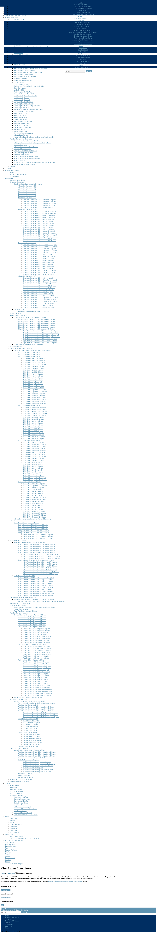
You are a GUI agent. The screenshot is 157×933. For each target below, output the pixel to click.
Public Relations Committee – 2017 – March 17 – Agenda (36, 593)
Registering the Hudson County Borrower (26, 106)
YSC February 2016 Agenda (31, 723)
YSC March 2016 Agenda (30, 724)
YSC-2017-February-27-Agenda (33, 740)
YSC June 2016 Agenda (30, 730)
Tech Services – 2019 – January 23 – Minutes (36, 650)
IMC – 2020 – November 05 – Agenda (34, 397)
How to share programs (21, 609)
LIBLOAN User (19, 82)
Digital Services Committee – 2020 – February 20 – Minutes (41, 337)
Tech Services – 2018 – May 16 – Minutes (36, 679)
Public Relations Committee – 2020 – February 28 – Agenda (41, 556)
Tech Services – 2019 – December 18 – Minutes (37, 648)
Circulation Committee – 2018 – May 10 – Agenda (38, 262)
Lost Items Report (19, 805)
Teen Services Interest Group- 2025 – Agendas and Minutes (36, 703)
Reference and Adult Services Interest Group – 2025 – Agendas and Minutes (41, 601)
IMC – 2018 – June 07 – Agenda (33, 466)
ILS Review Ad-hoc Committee (19, 781)
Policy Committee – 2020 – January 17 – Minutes (38, 536)
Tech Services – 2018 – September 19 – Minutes (37, 691)
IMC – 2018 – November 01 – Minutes (35, 444)
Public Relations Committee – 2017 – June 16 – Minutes (35, 581)
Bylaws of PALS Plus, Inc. (83, 67)
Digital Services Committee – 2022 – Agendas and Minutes (36, 325)
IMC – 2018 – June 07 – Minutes (33, 468)
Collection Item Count (21, 803)
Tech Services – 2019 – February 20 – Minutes (37, 654)
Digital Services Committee (82, 26)
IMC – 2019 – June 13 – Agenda (33, 423)
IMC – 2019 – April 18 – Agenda (33, 431)
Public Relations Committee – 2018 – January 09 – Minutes (41, 572)
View (2, 905)
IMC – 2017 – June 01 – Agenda (33, 493)
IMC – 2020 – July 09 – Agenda (32, 382)
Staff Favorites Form (16, 346)
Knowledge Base (10, 846)
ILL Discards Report (20, 811)
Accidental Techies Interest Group (82, 40)
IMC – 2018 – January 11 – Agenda (33, 442)
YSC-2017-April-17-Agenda (31, 736)
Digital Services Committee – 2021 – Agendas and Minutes (36, 327)
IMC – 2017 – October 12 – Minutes (34, 511)
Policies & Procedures (80, 5)
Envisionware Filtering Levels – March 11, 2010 (29, 86)
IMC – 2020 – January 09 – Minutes (34, 360)
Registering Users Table (21, 107)
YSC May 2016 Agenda (30, 728)
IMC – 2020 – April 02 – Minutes (33, 372)
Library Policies (83, 10)
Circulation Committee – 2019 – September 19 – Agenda (40, 235)
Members (8, 852)
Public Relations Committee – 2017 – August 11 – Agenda (36, 578)
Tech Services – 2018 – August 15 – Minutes (36, 687)
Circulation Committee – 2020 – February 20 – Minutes (40, 205)
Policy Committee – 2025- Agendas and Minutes (33, 525)
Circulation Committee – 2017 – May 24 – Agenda (38, 307)
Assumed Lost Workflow (21, 123)
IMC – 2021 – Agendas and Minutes (29, 354)
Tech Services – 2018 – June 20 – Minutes (36, 683)
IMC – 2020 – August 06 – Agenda (33, 386)
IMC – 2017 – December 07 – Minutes (34, 515)
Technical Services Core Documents (83, 14)
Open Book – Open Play (25, 773)
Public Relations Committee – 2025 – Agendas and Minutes (36, 544)
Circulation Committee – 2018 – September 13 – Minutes (40, 252)
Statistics (81, 16)
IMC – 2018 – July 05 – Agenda (32, 470)
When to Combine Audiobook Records (26, 147)
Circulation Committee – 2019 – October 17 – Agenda (39, 239)
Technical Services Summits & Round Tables (28, 697)
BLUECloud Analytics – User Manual (25, 809)
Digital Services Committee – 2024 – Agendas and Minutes (36, 321)
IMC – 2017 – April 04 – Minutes (33, 503)
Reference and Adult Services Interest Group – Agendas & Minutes (34, 599)
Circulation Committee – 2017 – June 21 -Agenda (38, 292)
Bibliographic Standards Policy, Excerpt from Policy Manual (32, 143)
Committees (80, 20)
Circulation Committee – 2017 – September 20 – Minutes (40, 297)
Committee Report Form (82, 22)
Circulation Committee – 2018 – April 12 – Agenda (38, 266)
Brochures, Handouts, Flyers (18, 174)
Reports (7, 862)
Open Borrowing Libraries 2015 (24, 111)
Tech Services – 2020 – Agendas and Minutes (32, 627)
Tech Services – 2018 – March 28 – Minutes (36, 672)
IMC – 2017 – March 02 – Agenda (33, 487)
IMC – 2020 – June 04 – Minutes (33, 380)
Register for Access (7, 910)
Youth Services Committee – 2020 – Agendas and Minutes (36, 711)
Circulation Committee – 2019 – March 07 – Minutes (39, 217)
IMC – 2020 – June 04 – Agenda (33, 378)
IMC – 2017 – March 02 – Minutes (33, 501)
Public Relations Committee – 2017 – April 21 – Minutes (35, 587)
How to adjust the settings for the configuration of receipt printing (34, 137)
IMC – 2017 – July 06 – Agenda (32, 495)
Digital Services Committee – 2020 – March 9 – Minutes (40, 341)
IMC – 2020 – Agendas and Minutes (29, 356)
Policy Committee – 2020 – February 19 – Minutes (38, 538)
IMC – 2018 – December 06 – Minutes (34, 448)
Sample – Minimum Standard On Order (26, 156)
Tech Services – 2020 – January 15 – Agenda (36, 640)
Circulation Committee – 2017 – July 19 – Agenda (38, 278)
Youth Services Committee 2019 (28, 705)
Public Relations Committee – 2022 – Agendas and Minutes (36, 550)
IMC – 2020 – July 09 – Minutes (33, 384)
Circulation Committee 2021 (27, 196)
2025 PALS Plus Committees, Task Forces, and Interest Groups (65, 881)
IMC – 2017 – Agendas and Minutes (29, 482)
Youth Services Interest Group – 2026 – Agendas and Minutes (37, 754)
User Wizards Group (20, 119)
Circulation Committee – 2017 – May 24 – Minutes (38, 294)
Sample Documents (15, 824)
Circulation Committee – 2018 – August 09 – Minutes (39, 256)
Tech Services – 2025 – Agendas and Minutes (32, 619)
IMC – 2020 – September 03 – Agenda (34, 390)
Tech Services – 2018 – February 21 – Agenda (37, 666)
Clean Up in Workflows (21, 797)
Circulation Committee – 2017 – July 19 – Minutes (38, 296)
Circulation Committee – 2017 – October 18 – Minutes (39, 299)
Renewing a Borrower (20, 78)
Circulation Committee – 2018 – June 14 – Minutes (38, 260)
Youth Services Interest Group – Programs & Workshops (31, 758)
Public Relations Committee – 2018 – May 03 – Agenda (40, 564)
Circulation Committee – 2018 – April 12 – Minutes (38, 268)
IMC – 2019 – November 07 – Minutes (35, 411)
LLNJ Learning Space (83, 57)
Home (81, 3)
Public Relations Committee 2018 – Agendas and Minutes (36, 560)
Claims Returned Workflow (22, 127)
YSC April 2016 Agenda (30, 726)
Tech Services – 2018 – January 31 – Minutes (36, 664)
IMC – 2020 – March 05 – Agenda (33, 366)
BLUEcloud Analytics (16, 864)
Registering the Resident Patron (23, 74)
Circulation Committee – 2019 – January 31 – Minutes (39, 213)
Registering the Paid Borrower (23, 121)
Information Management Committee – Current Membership (32, 519)
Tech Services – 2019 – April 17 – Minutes (36, 658)
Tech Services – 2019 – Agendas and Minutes (32, 644)
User (6, 848)
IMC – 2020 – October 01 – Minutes (34, 395)
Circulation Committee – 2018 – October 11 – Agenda (39, 249)
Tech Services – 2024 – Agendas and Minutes (32, 621)
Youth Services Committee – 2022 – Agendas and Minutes (36, 707)
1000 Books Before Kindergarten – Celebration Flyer (39, 764)
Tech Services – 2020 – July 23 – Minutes (35, 632)
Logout (7, 854)
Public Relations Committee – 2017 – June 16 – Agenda (35, 583)
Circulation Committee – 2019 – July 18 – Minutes (38, 229)
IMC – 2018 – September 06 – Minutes (35, 480)
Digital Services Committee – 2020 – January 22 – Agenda (41, 331)
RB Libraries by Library (21, 98)
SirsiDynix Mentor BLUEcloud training (26, 815)
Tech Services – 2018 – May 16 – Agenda (35, 677)
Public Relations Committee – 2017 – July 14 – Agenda (35, 580)
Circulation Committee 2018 (27, 243)
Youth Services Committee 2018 (28, 746)
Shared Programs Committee (83, 44)
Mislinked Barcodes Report (22, 807)
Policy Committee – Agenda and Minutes (26, 523)
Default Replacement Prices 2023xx (25, 94)
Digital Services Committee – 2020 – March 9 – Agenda (40, 339)
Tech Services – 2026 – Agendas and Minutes (32, 617)
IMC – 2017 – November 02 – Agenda (34, 499)
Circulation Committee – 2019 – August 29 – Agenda (39, 231)
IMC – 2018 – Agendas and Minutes (29, 440)
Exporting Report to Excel (22, 799)
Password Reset (10, 858)
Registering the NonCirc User (23, 92)
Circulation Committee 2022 (27, 194)
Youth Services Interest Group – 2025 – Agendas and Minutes (37, 752)
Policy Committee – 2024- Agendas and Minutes (33, 527)
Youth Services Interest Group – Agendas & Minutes (30, 750)
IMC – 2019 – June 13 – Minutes (33, 421)
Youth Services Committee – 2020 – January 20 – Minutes (40, 715)
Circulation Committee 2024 (27, 190)
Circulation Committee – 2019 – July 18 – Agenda (38, 227)
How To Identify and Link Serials (24, 153)
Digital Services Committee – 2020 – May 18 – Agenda (40, 343)
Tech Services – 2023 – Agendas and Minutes (32, 623)
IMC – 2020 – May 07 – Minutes (33, 376)
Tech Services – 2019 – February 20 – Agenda (37, 652)
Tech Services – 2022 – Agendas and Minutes (32, 625)
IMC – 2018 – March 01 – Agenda (33, 458)
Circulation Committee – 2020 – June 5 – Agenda (38, 207)
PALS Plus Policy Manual (83, 7)
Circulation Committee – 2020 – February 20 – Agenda (39, 203)
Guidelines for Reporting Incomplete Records (28, 141)
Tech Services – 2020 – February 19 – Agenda (37, 638)
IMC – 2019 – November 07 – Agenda (34, 409)
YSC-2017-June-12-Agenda (31, 744)
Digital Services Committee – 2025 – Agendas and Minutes (36, 319)
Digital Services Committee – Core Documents (28, 344)
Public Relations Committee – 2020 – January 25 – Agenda (41, 554)
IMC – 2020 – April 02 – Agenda (33, 370)
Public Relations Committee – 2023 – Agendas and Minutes (36, 548)
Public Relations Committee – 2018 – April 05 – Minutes (40, 568)
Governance (80, 65)
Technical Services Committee (83, 34)
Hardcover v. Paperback (21, 155)
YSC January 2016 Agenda (31, 721)
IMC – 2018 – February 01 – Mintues (34, 456)
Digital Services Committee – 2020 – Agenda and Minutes (36, 329)
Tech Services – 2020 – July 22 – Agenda (35, 634)
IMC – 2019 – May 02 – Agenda (33, 427)
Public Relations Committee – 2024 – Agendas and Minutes (36, 546)
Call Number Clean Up (21, 801)
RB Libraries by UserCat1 (22, 100)
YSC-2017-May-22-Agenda (31, 734)
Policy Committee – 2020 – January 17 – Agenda (38, 534)
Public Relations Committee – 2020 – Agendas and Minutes (36, 552)
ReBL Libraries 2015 (20, 113)
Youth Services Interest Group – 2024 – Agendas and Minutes (37, 756)
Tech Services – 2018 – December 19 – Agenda (37, 693)
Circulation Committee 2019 (27, 209)
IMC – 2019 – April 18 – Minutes (33, 429)
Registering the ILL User (21, 84)
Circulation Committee (83, 24)
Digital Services (83, 59)
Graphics (12, 172)
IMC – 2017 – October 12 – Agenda (34, 484)
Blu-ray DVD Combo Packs (22, 149)
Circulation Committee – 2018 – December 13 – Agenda (40, 245)
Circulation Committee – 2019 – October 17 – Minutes (39, 241)
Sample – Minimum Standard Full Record (27, 158)
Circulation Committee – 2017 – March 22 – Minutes (39, 288)
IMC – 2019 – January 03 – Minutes (34, 437)
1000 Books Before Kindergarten (28, 760)
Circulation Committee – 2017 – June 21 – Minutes (38, 290)
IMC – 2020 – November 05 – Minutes (35, 399)
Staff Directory (14, 832)
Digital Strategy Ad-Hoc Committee (21, 779)
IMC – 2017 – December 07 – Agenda (34, 513)
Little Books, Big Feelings (26, 777)
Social (81, 46)
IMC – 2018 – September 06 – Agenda (34, 478)
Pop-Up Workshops (83, 61)
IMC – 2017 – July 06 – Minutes (33, 509)
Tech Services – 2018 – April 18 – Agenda (36, 674)
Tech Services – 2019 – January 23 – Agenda (36, 646)
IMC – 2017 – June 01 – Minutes (33, 507)
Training (80, 54)
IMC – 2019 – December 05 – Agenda (34, 407)
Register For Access (11, 850)
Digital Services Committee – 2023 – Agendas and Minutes (36, 323)
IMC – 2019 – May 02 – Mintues (33, 425)
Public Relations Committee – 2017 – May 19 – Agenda (35, 589)
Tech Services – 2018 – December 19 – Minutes (37, 695)
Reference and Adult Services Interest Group (83, 32)
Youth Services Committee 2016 (28, 719)
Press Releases (14, 176)
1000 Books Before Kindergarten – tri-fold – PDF (38, 770)
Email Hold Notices (20, 115)
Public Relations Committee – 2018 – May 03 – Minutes (40, 566)
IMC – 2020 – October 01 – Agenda (34, 393)
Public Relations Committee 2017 (24, 576)
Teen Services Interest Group (83, 36)
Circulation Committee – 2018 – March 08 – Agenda (39, 274)
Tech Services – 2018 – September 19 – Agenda (37, 689)
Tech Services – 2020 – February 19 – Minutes (37, 636)
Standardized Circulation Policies (24, 80)
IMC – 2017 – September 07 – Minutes (35, 486)
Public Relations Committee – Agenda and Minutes (29, 542)
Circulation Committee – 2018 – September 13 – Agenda (40, 250)
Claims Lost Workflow (21, 125)
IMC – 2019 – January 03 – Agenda (33, 439)
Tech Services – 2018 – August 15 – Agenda (36, 685)
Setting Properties (19, 160)
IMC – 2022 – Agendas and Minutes (29, 352)
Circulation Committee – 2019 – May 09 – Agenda (38, 219)
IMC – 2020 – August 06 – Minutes (33, 388)
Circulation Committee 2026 (27, 186)
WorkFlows (82, 63)
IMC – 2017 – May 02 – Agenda (33, 491)
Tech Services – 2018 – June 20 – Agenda (35, 681)
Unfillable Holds (19, 90)
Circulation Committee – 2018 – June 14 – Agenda (38, 258)
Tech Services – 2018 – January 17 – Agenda (36, 662)
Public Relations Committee (82, 30)
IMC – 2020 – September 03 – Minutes (35, 392)
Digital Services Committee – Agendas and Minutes (30, 317)
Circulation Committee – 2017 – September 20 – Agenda (40, 280)
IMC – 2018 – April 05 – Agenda (33, 462)
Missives (83, 52)
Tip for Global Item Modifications (24, 164)
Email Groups (83, 48)
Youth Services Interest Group (83, 38)
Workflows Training (16, 789)
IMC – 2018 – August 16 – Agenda (33, 474)
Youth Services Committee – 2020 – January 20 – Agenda (40, 713)
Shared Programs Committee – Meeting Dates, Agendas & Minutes (34, 607)
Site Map (8, 860)
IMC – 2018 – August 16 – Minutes (33, 476)
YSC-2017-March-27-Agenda (32, 738)
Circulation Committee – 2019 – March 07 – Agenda (39, 215)
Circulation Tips (19, 309)
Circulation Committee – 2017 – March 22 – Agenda (39, 303)
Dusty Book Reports (20, 88)
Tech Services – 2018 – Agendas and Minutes (32, 660)
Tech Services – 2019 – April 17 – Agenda (36, 656)
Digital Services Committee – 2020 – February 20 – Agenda (41, 335)
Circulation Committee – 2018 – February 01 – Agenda (39, 270)
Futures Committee (15, 313)
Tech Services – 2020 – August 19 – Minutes (36, 630)
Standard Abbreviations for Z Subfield (25, 151)
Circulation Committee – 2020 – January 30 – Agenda (39, 200)
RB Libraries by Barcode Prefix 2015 (25, 96)
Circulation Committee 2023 (27, 192)
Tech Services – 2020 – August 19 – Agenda (36, 629)
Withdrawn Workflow (20, 131)
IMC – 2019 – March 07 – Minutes (33, 433)
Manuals (12, 166)
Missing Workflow (19, 129)
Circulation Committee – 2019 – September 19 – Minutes (40, 237)
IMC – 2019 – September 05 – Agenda (34, 415)
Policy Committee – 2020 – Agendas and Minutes (33, 533)
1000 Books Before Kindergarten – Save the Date (38, 766)
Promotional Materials (81, 18)
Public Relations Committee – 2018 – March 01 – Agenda (40, 574)
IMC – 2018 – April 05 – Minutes (33, 464)
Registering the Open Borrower (23, 102)
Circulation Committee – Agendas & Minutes (28, 184)
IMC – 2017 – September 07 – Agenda (34, 497)
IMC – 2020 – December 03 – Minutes (34, 403)
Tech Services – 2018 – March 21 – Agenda (36, 670)
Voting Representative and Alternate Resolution (24, 838)
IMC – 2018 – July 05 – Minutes (33, 472)
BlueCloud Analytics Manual (23, 813)
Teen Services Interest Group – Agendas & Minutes (29, 701)
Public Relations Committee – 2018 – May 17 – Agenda (40, 562)
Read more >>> (5, 890)
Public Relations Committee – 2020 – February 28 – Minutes (41, 558)
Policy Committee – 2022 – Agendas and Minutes (33, 531)
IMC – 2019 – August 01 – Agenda (33, 419)
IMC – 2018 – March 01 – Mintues (33, 460)
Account (7, 856)
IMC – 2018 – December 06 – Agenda (34, 450)
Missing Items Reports (21, 135)
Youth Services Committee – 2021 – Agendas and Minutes (36, 709)
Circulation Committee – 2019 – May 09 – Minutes (38, 221)
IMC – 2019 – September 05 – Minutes (35, 413)
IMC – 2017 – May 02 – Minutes (33, 505)
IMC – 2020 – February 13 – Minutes (34, 364)
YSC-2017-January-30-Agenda (32, 742)
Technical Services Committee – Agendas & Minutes (30, 615)
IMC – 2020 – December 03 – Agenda (34, 401)
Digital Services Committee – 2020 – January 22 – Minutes (41, 333)
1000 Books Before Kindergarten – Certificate (37, 771)
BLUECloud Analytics (83, 55)
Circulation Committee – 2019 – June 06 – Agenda (38, 223)
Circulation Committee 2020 (27, 198)
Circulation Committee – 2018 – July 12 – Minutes (38, 254)
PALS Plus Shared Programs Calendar (25, 611)
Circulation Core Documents (83, 8)
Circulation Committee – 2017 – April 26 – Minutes (38, 284)
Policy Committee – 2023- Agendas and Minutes (33, 529)
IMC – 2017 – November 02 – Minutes (35, 517)
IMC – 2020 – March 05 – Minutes (33, 368)
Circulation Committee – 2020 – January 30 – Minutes (39, 202)
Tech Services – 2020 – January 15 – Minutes (36, 642)
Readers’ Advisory (24, 775)
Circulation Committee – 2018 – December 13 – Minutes (40, 247)
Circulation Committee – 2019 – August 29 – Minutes (39, 233)
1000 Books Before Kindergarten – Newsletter (37, 762)
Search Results (9, 842)
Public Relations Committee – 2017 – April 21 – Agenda (35, 591)
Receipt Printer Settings (21, 117)
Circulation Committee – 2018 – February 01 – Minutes (40, 272)
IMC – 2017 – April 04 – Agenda (33, 489)
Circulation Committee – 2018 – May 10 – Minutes (38, 264)
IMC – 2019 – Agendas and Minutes (29, 405)
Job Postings (13, 828)
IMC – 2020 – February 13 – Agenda (34, 362)
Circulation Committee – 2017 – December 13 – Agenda (40, 282)
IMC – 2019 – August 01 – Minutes (33, 417)
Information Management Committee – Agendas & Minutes (32, 350)
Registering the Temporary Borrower (25, 76)
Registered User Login (21, 910)
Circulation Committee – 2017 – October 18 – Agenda (39, 286)
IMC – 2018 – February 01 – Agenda (34, 454)
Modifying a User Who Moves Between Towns (28, 109)
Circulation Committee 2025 (27, 188)
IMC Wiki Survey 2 (11, 844)
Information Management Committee (82, 42)
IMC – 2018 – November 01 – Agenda (34, 446)
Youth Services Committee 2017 (28, 732)
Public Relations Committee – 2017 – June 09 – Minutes (35, 585)
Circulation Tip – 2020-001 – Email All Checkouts (33, 311)
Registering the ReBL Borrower (23, 104)
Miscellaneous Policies (83, 12)
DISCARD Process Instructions (23, 133)
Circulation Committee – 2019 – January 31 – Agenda (39, 211)
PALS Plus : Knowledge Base (14, 840)
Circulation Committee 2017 (27, 276)
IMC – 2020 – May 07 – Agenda (33, 374)
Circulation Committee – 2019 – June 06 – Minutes (38, 225)
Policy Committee (82, 28)
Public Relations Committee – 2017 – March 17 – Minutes (36, 595)
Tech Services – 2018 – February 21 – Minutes (37, 668)
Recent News (14, 826)
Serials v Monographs (20, 145)
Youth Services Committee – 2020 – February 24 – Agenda (41, 717)
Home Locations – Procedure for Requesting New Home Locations (34, 162)
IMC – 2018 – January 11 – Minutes (34, 452)
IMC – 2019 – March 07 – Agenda (33, 435)
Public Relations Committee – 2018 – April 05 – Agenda (40, 570)
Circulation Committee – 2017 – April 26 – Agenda (38, 305)
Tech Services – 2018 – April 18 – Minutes (36, 676)
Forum (12, 822)
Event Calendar (83, 50)
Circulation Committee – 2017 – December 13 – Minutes (40, 301)
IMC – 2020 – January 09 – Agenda (33, 358)
